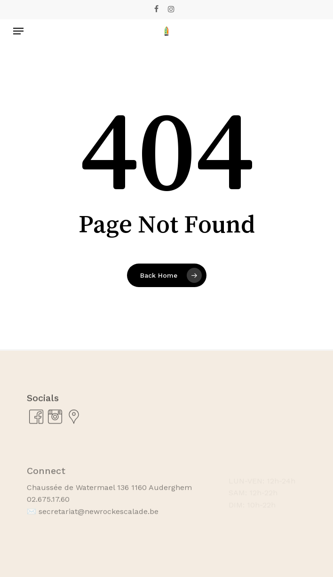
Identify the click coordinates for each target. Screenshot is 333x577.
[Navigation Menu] (18, 31)
